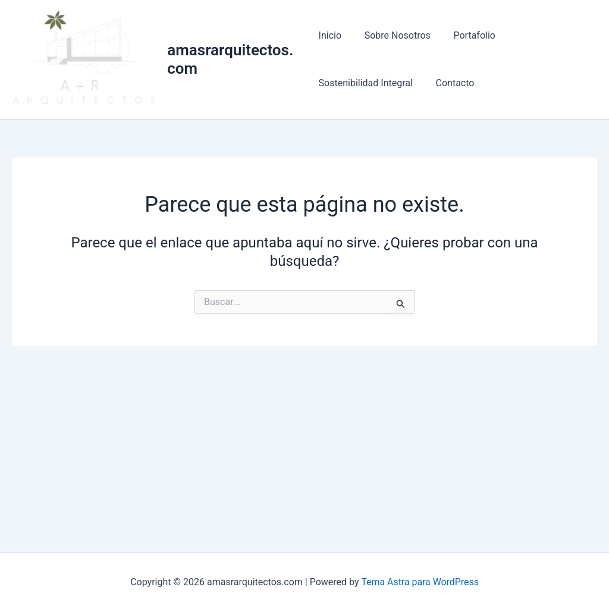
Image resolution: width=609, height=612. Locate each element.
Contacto (451, 83)
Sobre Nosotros (393, 36)
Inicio (330, 36)
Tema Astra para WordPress (420, 582)
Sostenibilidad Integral (366, 83)
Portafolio (466, 36)
